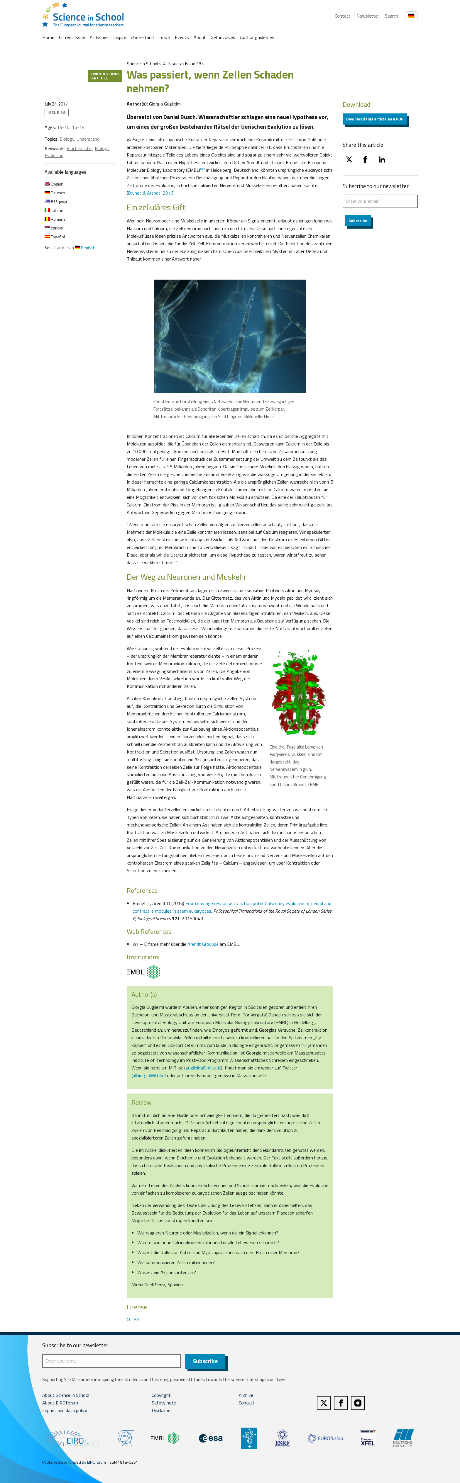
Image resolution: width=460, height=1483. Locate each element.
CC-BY (133, 1319)
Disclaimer (162, 1410)
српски (54, 228)
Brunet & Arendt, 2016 (150, 192)
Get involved (223, 37)
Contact (343, 15)
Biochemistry (79, 148)
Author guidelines (257, 37)
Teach (164, 37)
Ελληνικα (56, 201)
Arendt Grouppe (203, 944)
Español (55, 237)
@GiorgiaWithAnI (148, 1075)
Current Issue (72, 37)
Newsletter (367, 15)
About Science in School (65, 1395)
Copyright (161, 1395)
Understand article (105, 76)
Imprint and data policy (64, 1410)
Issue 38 (193, 63)
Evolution (54, 155)
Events (182, 37)
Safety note (164, 1403)
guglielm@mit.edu (203, 1067)
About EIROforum (60, 1403)
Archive (246, 1395)
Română (55, 219)
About (200, 37)
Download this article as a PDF (374, 119)
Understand (142, 37)
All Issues (99, 37)
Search (391, 15)
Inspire (119, 37)
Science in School (142, 63)
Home (48, 37)
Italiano (54, 210)
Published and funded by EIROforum (74, 1462)
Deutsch (55, 193)
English (54, 184)
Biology (67, 138)
